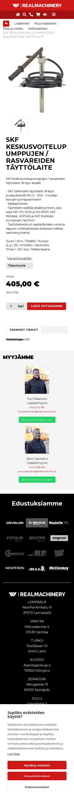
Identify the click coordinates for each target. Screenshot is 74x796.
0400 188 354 (37, 467)
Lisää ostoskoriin (46, 306)
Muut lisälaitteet (45, 23)
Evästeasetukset (37, 787)
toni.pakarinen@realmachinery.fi (37, 411)
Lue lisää (13, 754)
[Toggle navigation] (54, 14)
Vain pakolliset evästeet (37, 775)
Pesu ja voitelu (13, 28)
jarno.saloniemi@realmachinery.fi (37, 471)
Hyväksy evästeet (37, 765)
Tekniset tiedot (23, 330)
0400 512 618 (37, 407)
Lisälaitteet (22, 23)
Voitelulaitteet (38, 28)
